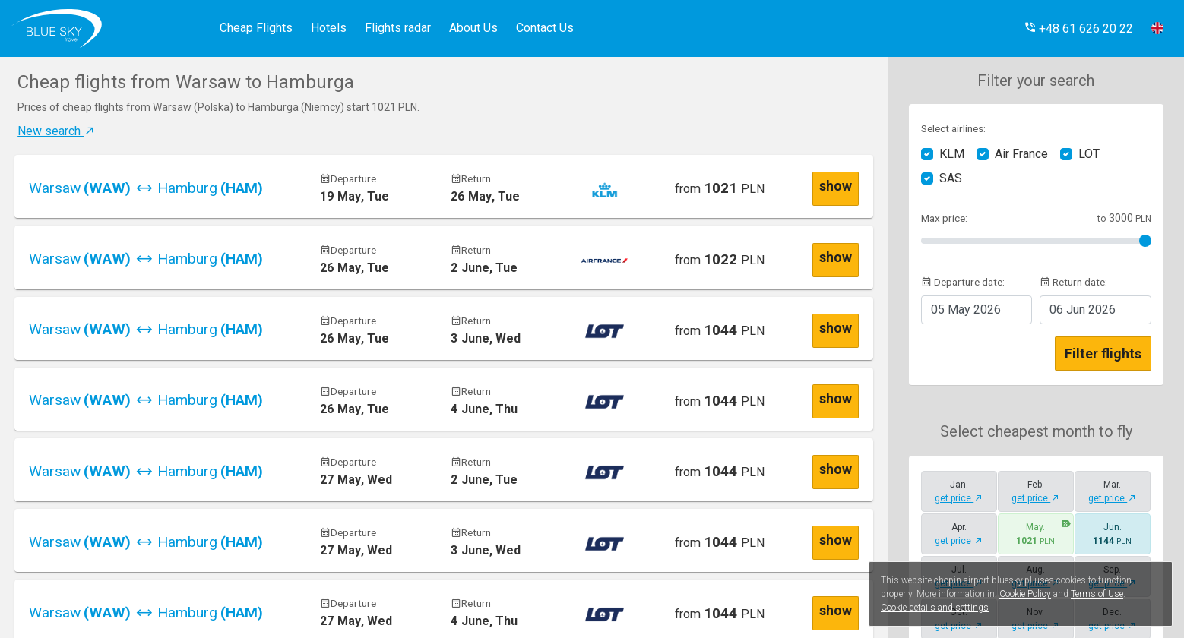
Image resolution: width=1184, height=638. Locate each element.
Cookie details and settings (935, 607)
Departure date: (963, 282)
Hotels (329, 28)
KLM (951, 154)
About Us (473, 28)
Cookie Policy (1025, 594)
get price (959, 498)
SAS (950, 178)
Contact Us (545, 28)
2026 (966, 309)
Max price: (944, 218)
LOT (1089, 154)
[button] (1078, 28)
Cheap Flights (256, 28)
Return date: (1073, 282)
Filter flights (1103, 354)
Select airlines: (953, 128)
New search (56, 131)
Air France (1021, 154)
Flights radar (398, 28)
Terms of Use (1097, 594)
